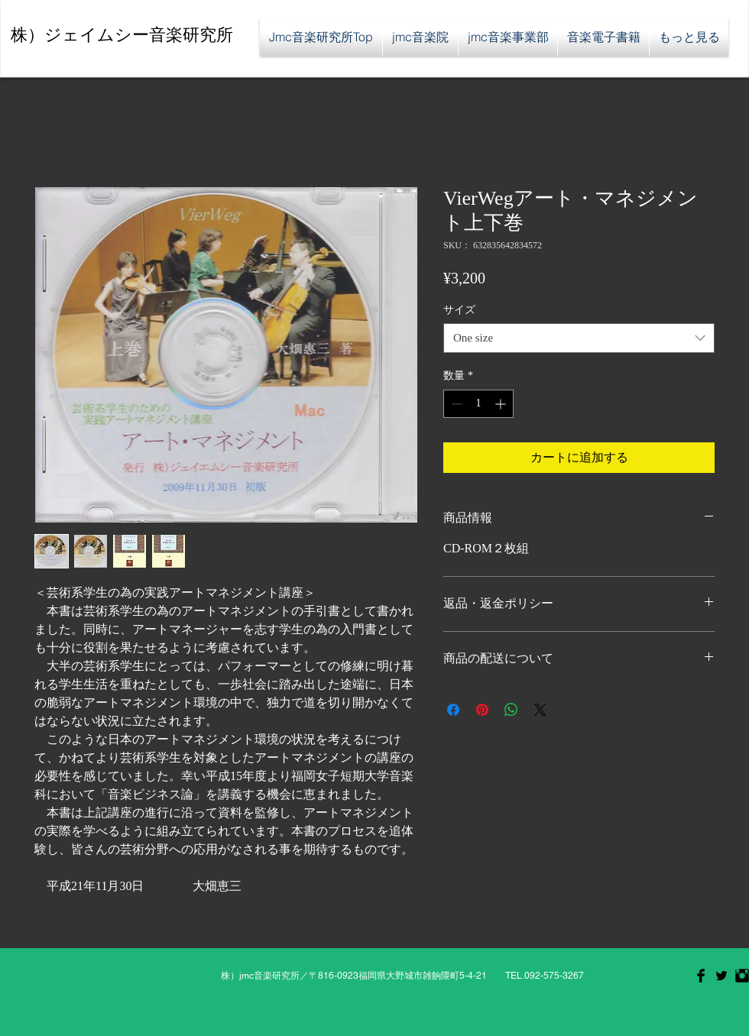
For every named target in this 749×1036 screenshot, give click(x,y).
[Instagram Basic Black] (742, 976)
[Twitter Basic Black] (721, 976)
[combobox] (579, 338)
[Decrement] (455, 403)
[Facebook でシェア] (453, 710)
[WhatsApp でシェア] (511, 710)
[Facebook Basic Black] (701, 976)
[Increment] (501, 403)
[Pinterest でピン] (482, 710)
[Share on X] (540, 710)
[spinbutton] (478, 403)
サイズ (459, 310)
